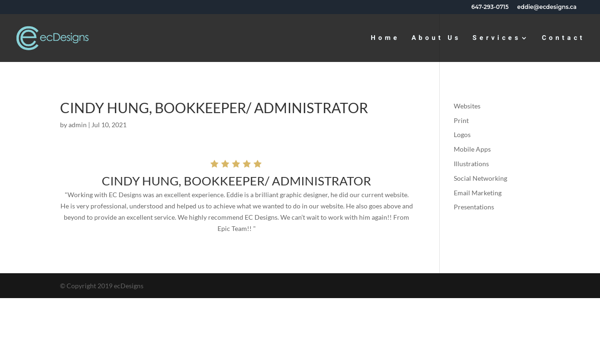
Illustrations (471, 164)
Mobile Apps (472, 149)
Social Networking (480, 178)
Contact (563, 39)
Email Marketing (478, 193)
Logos (462, 134)
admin (77, 125)
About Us (436, 39)
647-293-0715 (490, 7)
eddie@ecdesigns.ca (547, 7)
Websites (467, 106)
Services (496, 39)
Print (461, 120)
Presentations (474, 207)
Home (385, 39)
